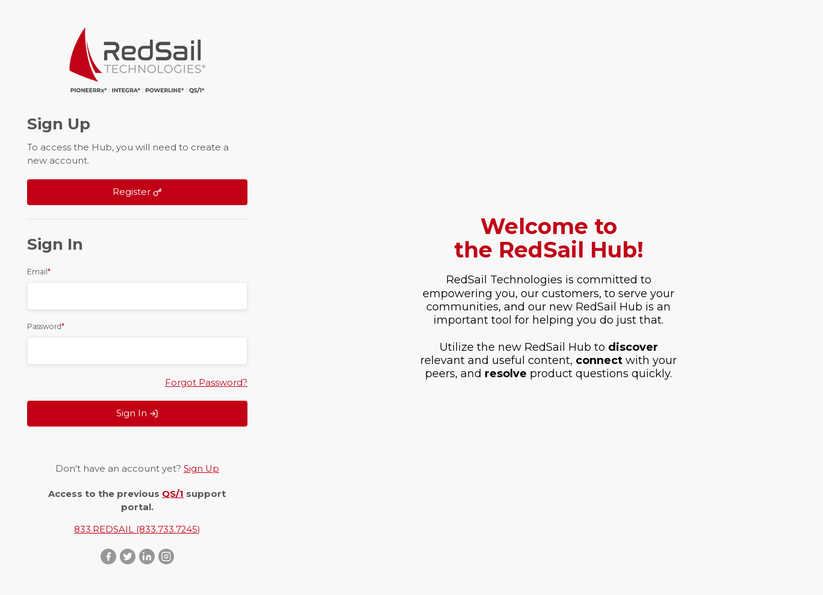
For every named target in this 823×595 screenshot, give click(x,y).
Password (45, 326)
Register (137, 192)
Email (39, 271)
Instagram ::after (166, 556)
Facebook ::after (108, 556)
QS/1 (173, 494)
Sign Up (201, 468)
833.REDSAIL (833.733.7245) (137, 529)
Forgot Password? (206, 382)
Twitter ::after (127, 556)
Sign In (137, 413)
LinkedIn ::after (146, 556)
